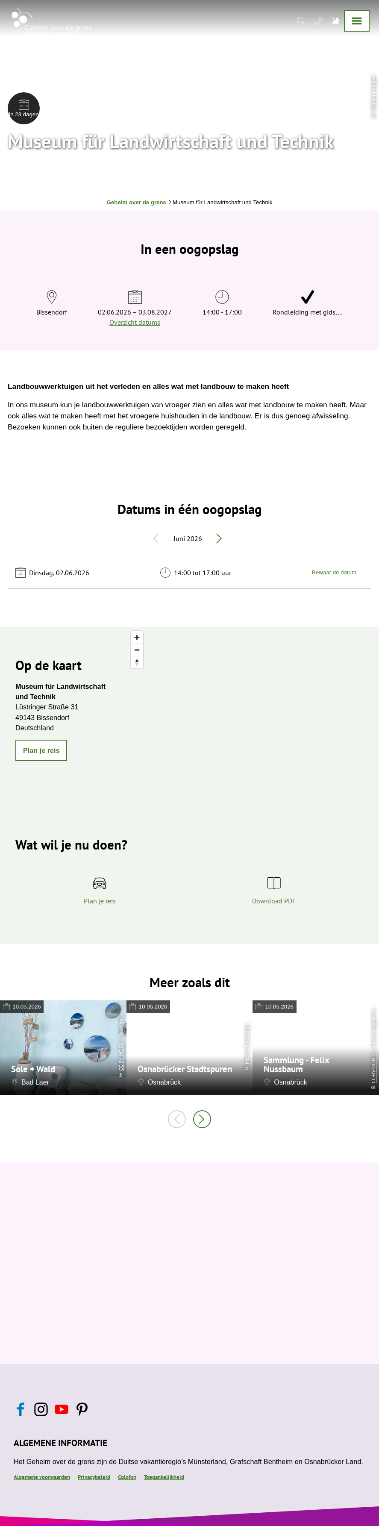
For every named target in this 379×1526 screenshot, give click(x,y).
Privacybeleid (94, 1477)
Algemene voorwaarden (42, 1477)
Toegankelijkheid (164, 1477)
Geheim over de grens (136, 202)
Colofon (127, 1477)
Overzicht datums (134, 322)
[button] (41, 750)
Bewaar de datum (334, 572)
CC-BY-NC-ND (373, 1068)
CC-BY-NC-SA (121, 1057)
